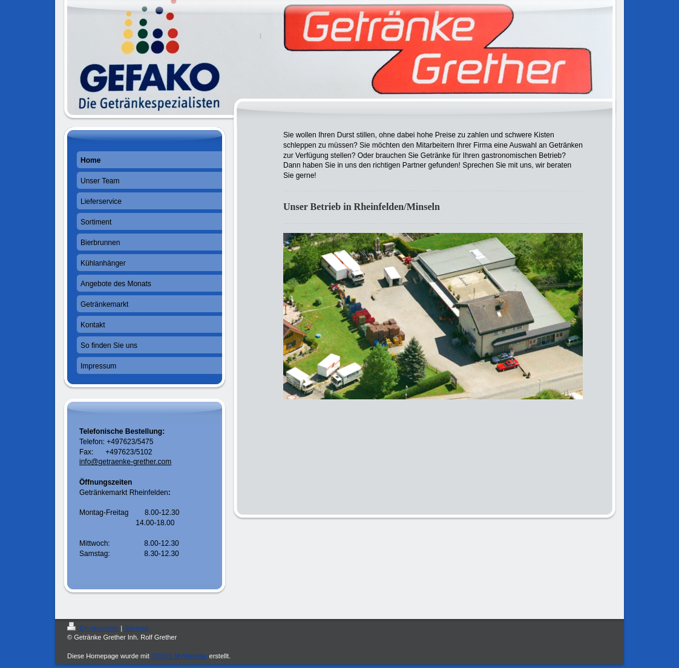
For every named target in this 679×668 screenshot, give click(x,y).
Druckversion (93, 628)
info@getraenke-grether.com (125, 461)
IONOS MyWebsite (179, 656)
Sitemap (136, 628)
